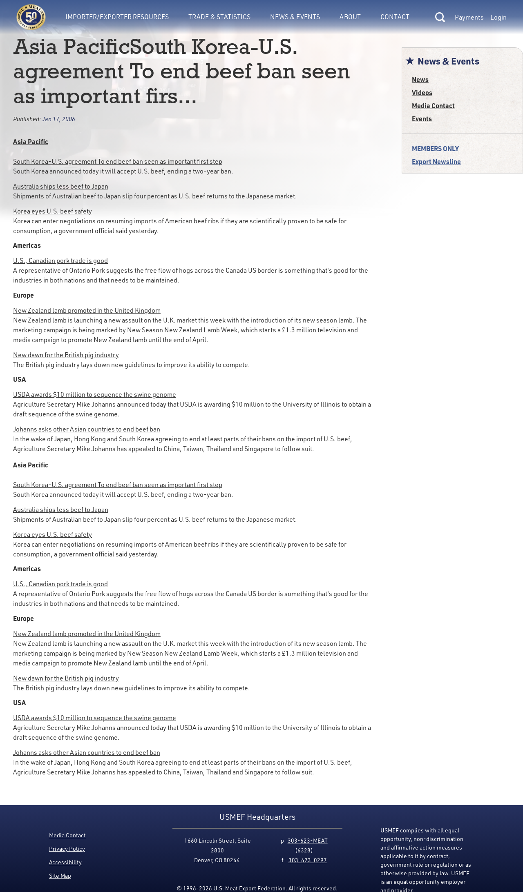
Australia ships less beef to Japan (60, 186)
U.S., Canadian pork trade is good (60, 260)
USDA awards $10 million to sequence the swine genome (94, 394)
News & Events (295, 17)
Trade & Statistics (219, 17)
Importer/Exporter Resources (117, 17)
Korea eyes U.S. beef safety (52, 211)
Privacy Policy (67, 848)
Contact (394, 17)
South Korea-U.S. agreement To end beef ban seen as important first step (117, 161)
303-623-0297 (307, 859)
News (420, 79)
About (350, 17)
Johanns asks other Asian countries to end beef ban (86, 429)
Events (422, 118)
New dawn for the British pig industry (66, 355)
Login (498, 17)
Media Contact (433, 105)
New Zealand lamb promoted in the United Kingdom (87, 310)
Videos (422, 92)
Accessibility (65, 862)
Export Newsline (436, 161)
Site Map (60, 875)
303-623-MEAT (308, 840)
